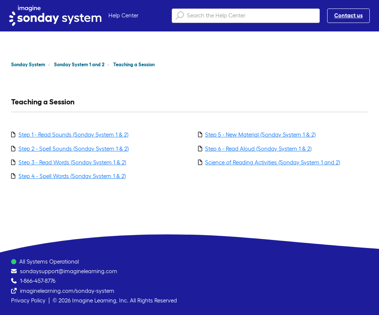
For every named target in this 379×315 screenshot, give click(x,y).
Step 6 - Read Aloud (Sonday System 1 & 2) (258, 148)
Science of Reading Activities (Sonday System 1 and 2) (272, 162)
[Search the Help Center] (246, 16)
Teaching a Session (134, 64)
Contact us (348, 15)
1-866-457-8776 (38, 281)
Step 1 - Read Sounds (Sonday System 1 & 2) (73, 134)
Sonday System (28, 64)
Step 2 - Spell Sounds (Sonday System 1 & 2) (74, 148)
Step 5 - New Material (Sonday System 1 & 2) (260, 134)
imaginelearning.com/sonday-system (67, 291)
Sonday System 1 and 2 (79, 64)
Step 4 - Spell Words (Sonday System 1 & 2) (72, 176)
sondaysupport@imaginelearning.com (68, 271)
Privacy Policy (28, 300)
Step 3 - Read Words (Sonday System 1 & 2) (72, 162)
